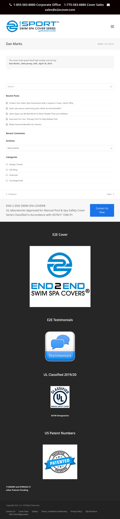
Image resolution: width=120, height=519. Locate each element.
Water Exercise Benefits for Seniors (25, 124)
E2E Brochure (91, 511)
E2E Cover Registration (18, 514)
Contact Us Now (102, 210)
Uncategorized (16, 180)
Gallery (35, 511)
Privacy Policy (76, 511)
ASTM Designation (60, 415)
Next (110, 194)
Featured (13, 175)
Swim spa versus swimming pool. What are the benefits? (35, 108)
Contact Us (10, 511)
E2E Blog (13, 169)
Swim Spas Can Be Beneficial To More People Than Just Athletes (38, 113)
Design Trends (16, 164)
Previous (11, 194)
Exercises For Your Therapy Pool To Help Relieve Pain (33, 119)
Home (100, 44)
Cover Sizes (23, 511)
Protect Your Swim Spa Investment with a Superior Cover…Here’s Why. (41, 103)
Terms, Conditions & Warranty (54, 511)
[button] (112, 26)
